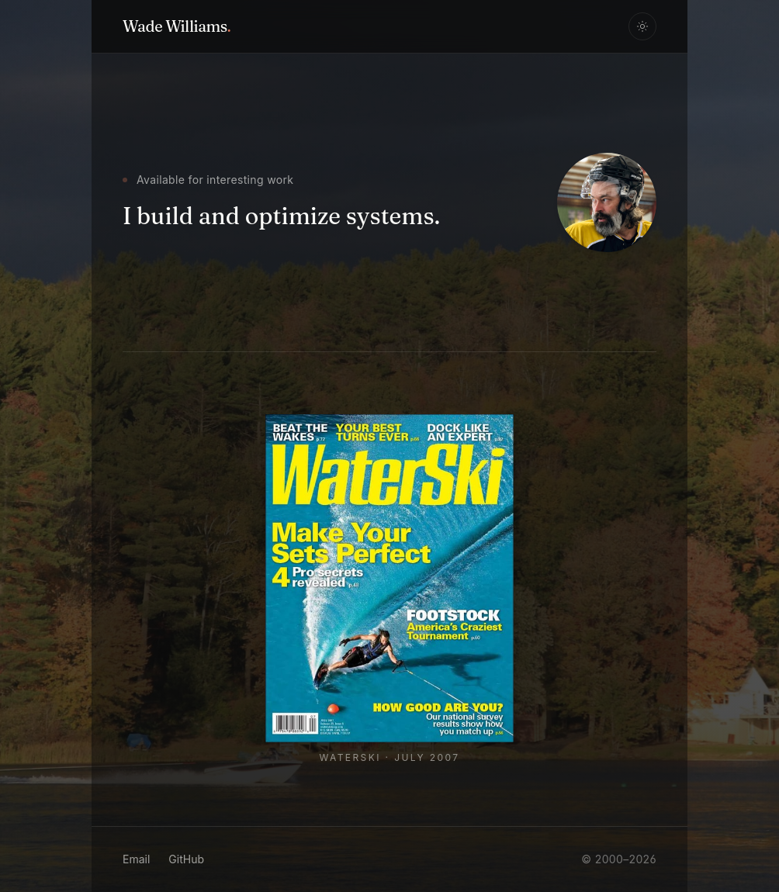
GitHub (186, 859)
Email (136, 859)
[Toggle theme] (642, 26)
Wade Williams (176, 26)
